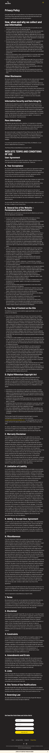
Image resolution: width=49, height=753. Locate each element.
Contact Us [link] (27, 740)
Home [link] (13, 740)
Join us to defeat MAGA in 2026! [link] (24, 751)
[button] (43, 3)
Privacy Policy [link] (33, 740)
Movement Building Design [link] (26, 747)
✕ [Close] (47, 751)
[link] (8, 2)
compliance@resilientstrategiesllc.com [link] (15, 420)
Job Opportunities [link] (19, 740)
